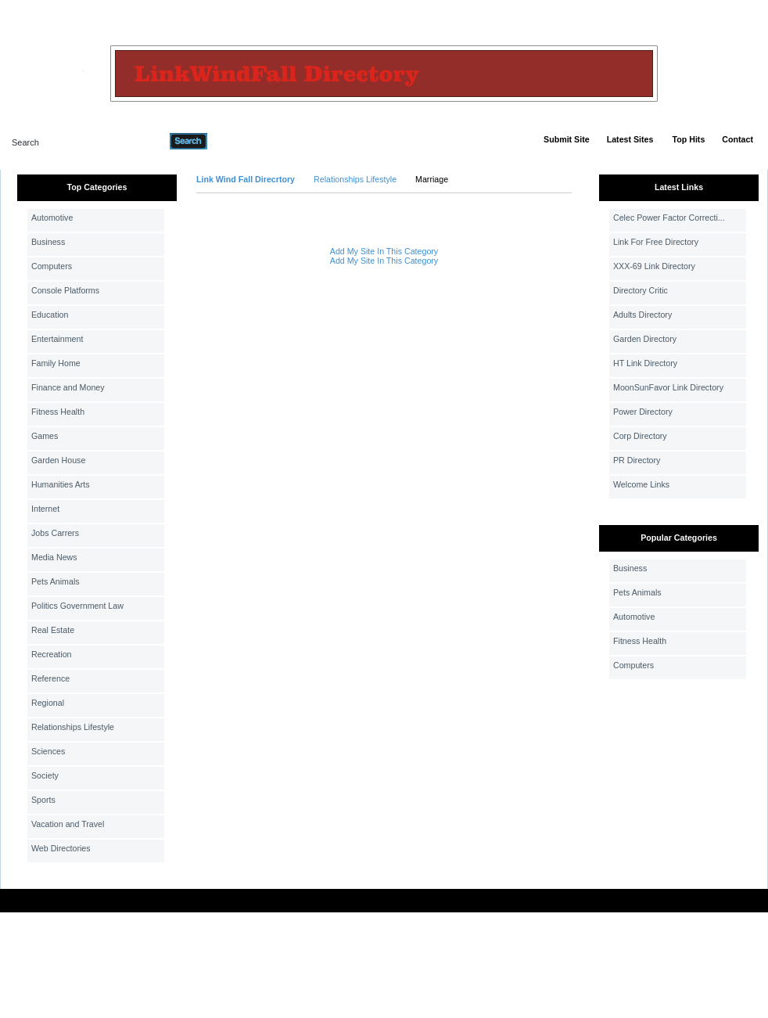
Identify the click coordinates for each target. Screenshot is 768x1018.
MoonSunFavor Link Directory (668, 387)
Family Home (56, 363)
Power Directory (643, 411)
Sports (43, 799)
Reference (50, 678)
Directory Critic (640, 290)
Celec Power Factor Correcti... (669, 217)
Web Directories (61, 848)
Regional (47, 702)
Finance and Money (68, 387)
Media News (54, 557)
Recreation (51, 654)
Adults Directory (642, 314)
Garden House (58, 460)
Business (48, 241)
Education (49, 314)
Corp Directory (640, 436)
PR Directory (636, 460)
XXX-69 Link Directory (654, 266)
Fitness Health (57, 411)
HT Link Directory (645, 363)
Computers (51, 266)
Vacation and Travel (67, 824)
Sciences (48, 751)
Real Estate (52, 630)
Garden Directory (644, 339)
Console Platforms (65, 290)
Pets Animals (55, 581)
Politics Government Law (77, 605)
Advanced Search (248, 141)
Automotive (52, 217)
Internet (45, 508)
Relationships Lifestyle (72, 727)
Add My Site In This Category (384, 251)
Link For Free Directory (655, 241)
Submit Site (567, 139)
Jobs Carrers (55, 533)
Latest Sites (630, 139)
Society (45, 775)
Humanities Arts (60, 484)
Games (44, 436)
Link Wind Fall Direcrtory (245, 179)
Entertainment (57, 339)
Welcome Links (641, 484)
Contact (737, 139)
